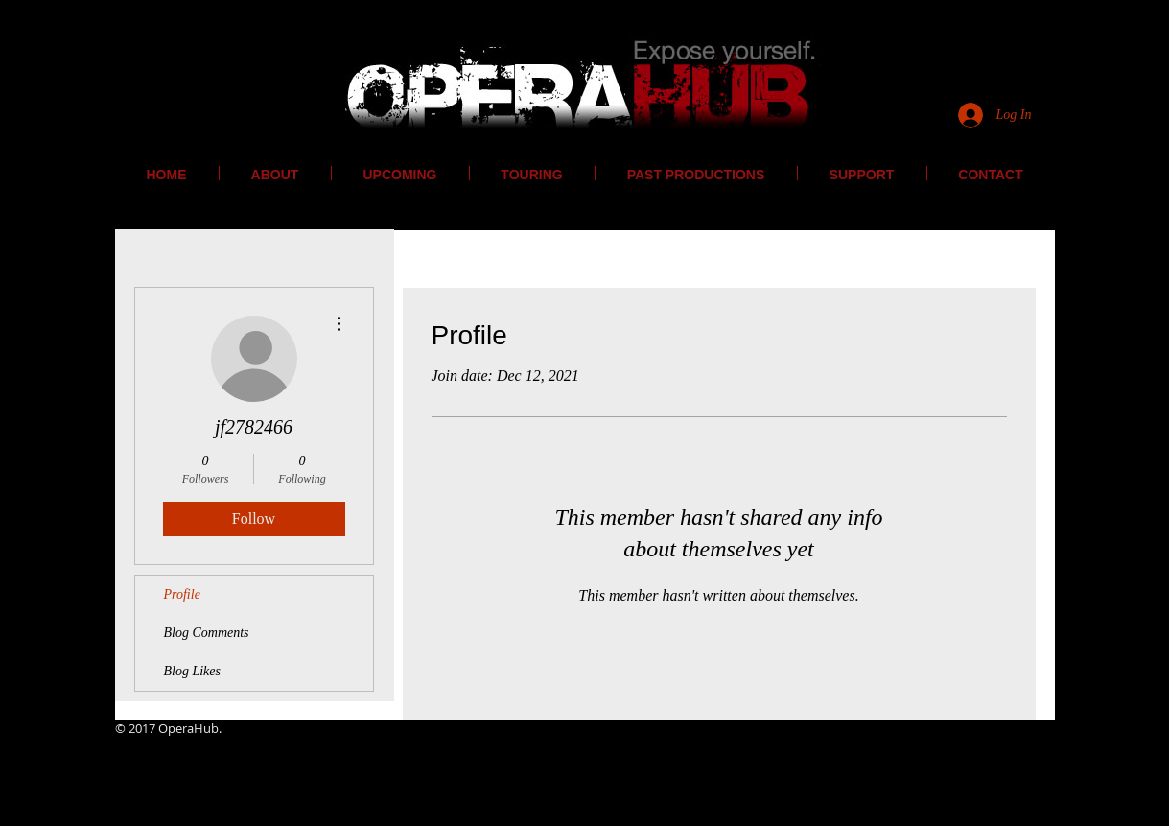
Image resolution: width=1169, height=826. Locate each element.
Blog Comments (206, 632)
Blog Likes (193, 671)
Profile (182, 594)
